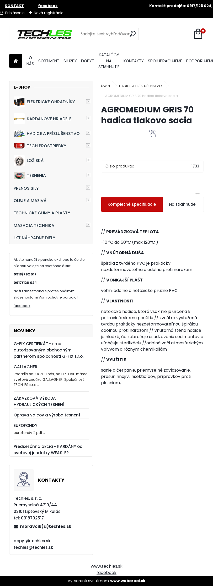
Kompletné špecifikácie (132, 204)
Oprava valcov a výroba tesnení (47, 415)
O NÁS (30, 61)
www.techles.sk (107, 566)
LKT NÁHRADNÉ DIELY (34, 238)
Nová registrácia (48, 12)
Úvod (105, 85)
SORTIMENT (48, 61)
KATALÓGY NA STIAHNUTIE (108, 61)
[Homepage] (15, 61)
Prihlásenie (15, 12)
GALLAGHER (25, 367)
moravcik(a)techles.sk (45, 526)
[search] (133, 34)
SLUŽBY (70, 61)
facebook (22, 305)
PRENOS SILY (26, 188)
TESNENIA (30, 175)
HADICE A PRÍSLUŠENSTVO (47, 133)
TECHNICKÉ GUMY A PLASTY (42, 213)
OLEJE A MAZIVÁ (30, 201)
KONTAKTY (134, 61)
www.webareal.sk (127, 580)
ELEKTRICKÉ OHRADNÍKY (44, 101)
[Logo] (45, 34)
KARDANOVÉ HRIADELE (42, 118)
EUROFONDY (25, 425)
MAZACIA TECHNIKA (34, 226)
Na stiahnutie (182, 204)
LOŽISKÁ (29, 160)
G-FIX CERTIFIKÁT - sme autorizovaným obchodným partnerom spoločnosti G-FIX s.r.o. (48, 350)
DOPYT (87, 61)
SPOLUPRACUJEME (165, 61)
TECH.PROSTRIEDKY (40, 146)
